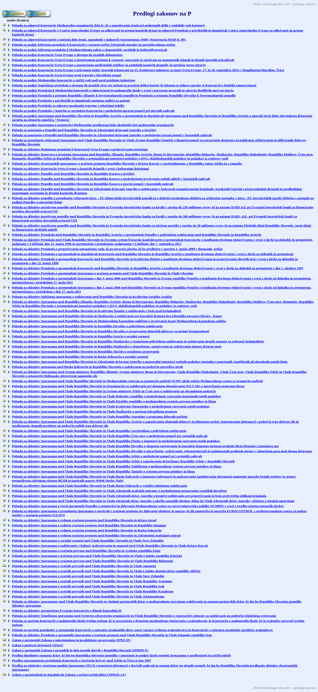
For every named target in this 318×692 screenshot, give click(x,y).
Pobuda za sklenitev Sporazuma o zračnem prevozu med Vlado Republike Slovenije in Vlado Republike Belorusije (92, 561)
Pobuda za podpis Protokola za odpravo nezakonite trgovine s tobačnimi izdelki (68, 105)
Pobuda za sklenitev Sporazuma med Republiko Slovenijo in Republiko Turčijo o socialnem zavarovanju (85, 351)
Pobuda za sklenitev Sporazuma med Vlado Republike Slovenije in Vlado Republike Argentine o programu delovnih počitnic (100, 416)
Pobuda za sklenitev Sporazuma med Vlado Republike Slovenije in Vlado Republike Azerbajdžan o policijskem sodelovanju (99, 431)
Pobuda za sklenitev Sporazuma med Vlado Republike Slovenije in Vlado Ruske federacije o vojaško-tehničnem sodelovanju (99, 485)
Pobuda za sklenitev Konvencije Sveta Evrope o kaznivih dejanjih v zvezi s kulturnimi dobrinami (80, 168)
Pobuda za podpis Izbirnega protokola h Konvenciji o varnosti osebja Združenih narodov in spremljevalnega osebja (93, 44)
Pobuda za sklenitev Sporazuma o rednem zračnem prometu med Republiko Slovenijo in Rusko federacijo (87, 530)
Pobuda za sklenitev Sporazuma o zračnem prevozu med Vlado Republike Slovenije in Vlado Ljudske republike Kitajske (97, 556)
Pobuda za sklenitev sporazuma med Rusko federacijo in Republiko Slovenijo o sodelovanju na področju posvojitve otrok (97, 367)
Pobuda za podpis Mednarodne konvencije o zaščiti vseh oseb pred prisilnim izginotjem (73, 80)
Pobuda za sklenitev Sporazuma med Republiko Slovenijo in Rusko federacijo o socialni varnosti (80, 356)
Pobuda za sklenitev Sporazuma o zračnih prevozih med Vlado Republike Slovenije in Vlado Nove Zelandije (88, 576)
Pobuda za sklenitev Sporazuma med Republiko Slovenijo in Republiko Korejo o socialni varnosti (81, 336)
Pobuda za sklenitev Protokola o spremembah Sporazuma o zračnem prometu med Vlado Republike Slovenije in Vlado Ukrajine (102, 273)
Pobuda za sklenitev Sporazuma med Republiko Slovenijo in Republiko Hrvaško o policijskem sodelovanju (87, 326)
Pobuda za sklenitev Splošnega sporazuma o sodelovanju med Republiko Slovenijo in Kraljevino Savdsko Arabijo (92, 296)
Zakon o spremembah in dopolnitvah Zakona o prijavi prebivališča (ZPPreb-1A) (69, 675)
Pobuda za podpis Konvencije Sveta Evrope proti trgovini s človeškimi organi (66, 75)
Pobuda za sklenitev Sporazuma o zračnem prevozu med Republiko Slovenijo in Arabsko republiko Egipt (86, 551)
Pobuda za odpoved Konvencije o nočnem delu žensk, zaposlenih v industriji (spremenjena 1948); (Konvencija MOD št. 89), (99, 39)
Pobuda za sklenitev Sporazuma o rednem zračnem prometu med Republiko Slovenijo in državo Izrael (84, 520)
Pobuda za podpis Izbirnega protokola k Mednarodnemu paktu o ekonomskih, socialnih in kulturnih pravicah (89, 50)
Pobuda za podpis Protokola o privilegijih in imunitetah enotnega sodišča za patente (71, 100)
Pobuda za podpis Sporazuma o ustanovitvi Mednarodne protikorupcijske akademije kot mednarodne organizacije (93, 125)
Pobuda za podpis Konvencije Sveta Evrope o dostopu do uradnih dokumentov (67, 55)
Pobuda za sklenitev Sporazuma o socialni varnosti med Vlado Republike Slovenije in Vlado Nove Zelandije (88, 540)
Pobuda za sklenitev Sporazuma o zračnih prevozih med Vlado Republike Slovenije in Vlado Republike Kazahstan (92, 591)
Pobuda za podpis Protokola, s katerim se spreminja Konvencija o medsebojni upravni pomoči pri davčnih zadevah (93, 111)
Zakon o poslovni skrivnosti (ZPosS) (37, 645)
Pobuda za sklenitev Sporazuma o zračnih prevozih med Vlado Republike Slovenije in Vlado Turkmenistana (88, 596)
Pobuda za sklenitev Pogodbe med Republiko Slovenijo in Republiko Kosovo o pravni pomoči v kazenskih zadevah (93, 184)
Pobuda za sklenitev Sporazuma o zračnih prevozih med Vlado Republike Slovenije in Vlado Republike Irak (88, 586)
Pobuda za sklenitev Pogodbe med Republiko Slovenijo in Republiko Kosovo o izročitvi (73, 174)
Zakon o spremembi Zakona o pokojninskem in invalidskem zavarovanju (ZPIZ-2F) (71, 640)
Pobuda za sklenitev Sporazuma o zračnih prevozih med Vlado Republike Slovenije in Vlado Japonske (84, 566)
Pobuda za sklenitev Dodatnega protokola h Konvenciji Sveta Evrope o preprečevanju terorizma (80, 149)
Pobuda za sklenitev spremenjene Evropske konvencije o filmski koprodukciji (66, 610)
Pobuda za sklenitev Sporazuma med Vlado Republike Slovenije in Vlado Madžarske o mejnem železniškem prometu (94, 411)
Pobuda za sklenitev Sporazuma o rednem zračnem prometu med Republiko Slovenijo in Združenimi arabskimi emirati (96, 535)
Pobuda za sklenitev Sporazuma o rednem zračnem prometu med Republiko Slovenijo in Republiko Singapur (89, 525)
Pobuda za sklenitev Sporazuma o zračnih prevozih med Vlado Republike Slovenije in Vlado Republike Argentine (92, 581)
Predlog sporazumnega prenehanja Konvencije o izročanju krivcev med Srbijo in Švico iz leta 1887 (81, 660)
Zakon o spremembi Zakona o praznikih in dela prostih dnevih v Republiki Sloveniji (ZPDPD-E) (80, 650)
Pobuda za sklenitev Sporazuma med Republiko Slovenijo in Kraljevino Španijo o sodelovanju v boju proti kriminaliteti (96, 311)
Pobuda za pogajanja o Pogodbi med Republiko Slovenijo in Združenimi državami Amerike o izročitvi (84, 130)
